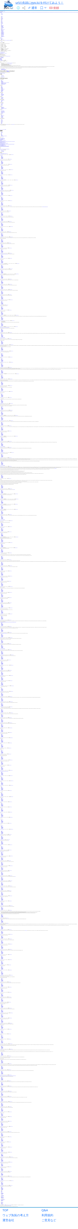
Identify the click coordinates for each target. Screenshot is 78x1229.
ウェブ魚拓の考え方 (15, 1215)
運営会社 (8, 1220)
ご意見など (49, 1220)
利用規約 (47, 1215)
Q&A (45, 1210)
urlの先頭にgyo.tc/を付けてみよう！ (40, 3)
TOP (5, 1210)
